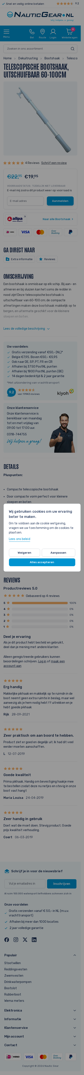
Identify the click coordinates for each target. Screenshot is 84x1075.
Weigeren (24, 552)
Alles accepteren (42, 562)
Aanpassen (58, 552)
